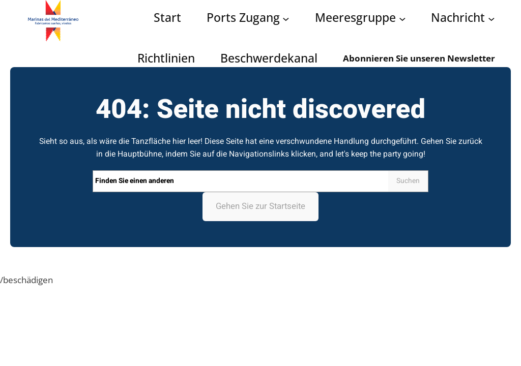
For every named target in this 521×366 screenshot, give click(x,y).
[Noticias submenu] (491, 18)
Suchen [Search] (408, 181)
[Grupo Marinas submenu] (402, 18)
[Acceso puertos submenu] (286, 18)
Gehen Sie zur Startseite (260, 206)
